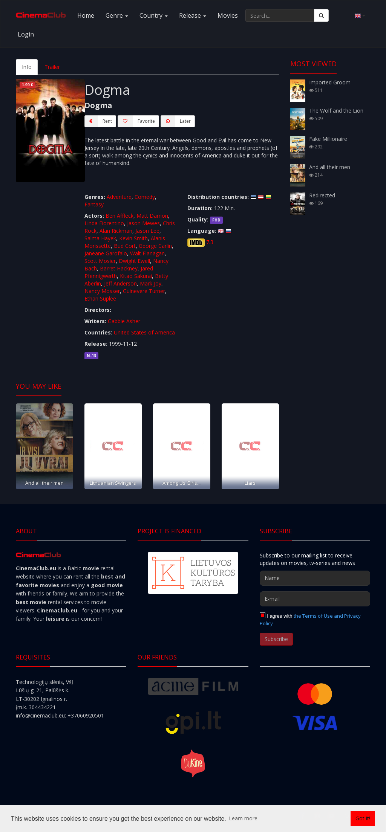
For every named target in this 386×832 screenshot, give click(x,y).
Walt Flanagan (147, 253)
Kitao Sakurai (136, 275)
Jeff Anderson (120, 283)
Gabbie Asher (124, 321)
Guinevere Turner (144, 291)
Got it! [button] (362, 818)
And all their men (44, 482)
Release (192, 15)
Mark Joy (150, 283)
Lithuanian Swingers (113, 482)
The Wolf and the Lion (336, 110)
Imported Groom (330, 82)
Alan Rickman (116, 230)
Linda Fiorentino (104, 223)
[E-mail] (315, 598)
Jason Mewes (143, 223)
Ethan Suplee (100, 298)
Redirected (322, 195)
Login (26, 34)
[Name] (315, 578)
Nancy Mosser (102, 291)
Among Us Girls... (181, 482)
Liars (250, 482)
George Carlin (155, 245)
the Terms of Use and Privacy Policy (310, 619)
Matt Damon (152, 215)
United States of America (144, 332)
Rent (98, 121)
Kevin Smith (133, 238)
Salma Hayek (100, 238)
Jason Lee (147, 230)
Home (85, 15)
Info (27, 66)
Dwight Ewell (134, 260)
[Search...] (279, 15)
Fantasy (94, 204)
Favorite (136, 121)
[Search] (321, 15)
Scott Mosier (100, 260)
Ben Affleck (119, 215)
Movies (228, 15)
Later (176, 121)
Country (153, 15)
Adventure (119, 196)
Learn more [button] (243, 818)
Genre (117, 15)
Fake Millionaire (328, 138)
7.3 (209, 242)
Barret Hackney (119, 268)
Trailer (52, 66)
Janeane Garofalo (105, 253)
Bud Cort (125, 245)
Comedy (145, 196)
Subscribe (276, 639)
